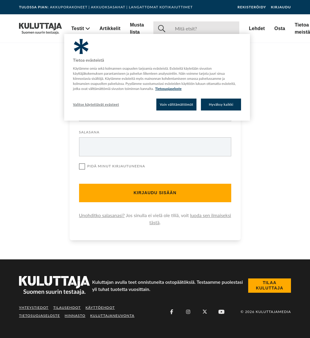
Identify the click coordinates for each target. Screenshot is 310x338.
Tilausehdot (67, 307)
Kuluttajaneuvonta (112, 315)
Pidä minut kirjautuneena (112, 167)
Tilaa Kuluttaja (269, 285)
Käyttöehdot (100, 307)
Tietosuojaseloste (39, 315)
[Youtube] (221, 312)
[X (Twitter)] (205, 312)
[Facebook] (171, 312)
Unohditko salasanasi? (102, 215)
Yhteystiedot (33, 307)
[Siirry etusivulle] (40, 28)
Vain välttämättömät (176, 104)
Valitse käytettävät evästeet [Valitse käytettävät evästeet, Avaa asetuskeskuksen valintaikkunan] (96, 104)
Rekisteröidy (251, 7)
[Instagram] (188, 312)
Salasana (89, 132)
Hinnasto (75, 315)
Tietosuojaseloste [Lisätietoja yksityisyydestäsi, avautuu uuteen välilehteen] (168, 89)
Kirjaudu (281, 7)
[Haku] (205, 28)
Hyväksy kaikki (221, 104)
